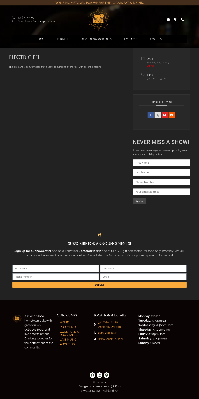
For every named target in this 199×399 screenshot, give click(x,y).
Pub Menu (63, 39)
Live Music (130, 39)
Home (40, 39)
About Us (156, 39)
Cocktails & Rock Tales (96, 39)
